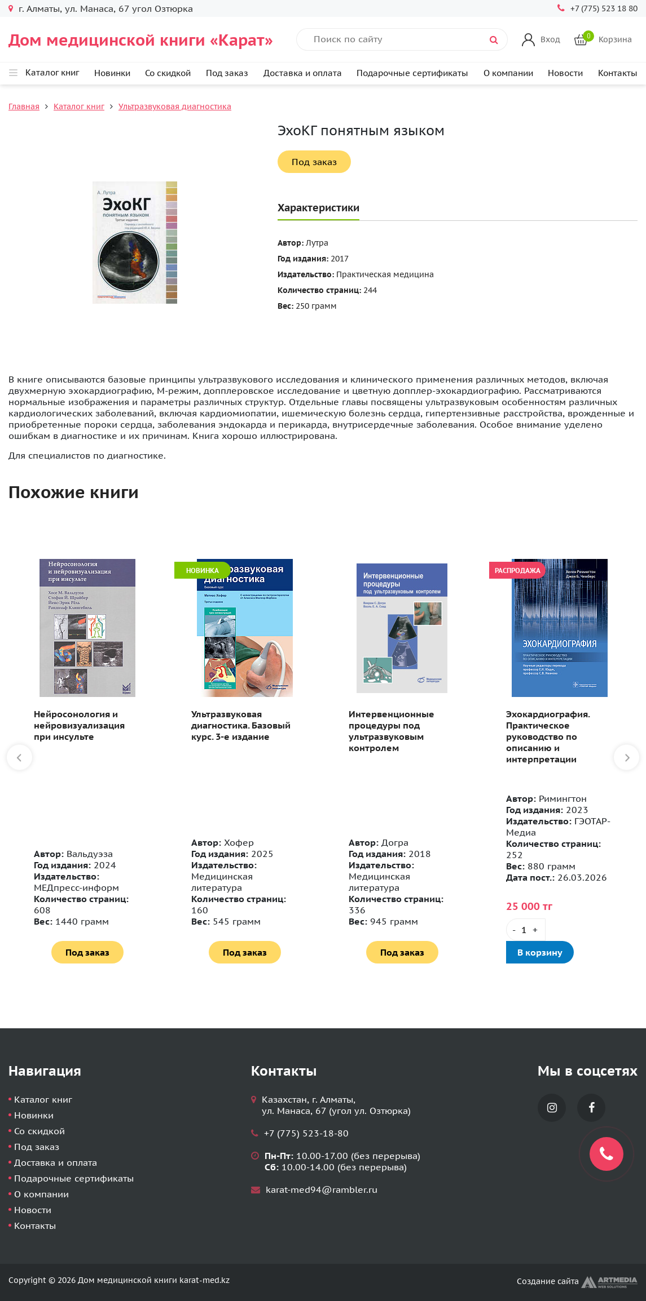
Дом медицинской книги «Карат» (140, 39)
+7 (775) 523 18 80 (604, 8)
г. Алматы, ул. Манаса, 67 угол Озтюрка (106, 8)
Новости (565, 73)
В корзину (539, 952)
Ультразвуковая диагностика (174, 106)
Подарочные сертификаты (412, 73)
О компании (508, 73)
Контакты (618, 73)
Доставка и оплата (302, 73)
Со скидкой (168, 73)
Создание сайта (577, 1281)
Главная (23, 106)
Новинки (112, 73)
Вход (550, 39)
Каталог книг (79, 106)
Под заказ (227, 73)
